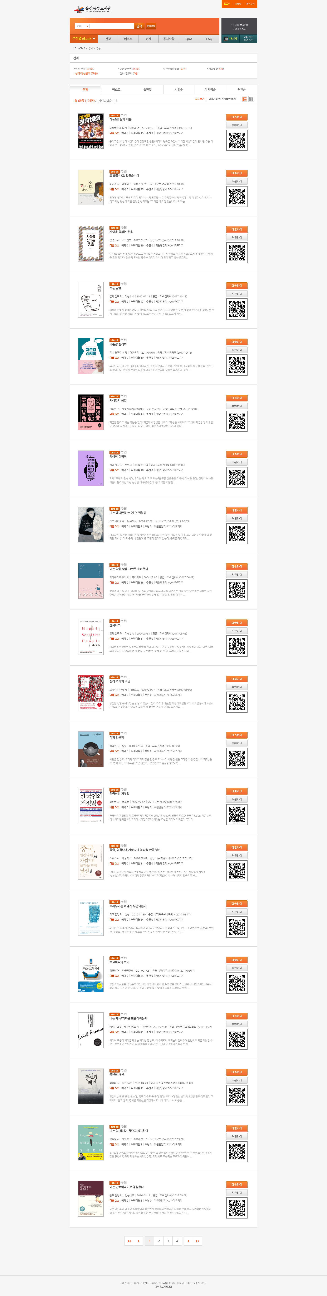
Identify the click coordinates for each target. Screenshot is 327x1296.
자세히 (244, 99)
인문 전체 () (84, 68)
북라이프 (136, 577)
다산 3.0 (129, 296)
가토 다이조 (115, 521)
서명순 (179, 89)
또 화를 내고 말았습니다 (124, 175)
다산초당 (134, 127)
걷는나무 (129, 1195)
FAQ (209, 39)
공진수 (112, 184)
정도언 (112, 970)
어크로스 (134, 689)
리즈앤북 (126, 240)
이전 (138, 1241)
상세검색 (151, 26)
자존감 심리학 (118, 344)
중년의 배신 (116, 1074)
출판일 (147, 89)
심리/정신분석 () (86, 73)
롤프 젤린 (114, 1195)
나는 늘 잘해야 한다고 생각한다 (128, 1130)
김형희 (112, 802)
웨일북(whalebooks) (133, 408)
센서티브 (114, 625)
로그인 (227, 4)
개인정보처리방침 (163, 1287)
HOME (81, 48)
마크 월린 (114, 914)
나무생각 (131, 521)
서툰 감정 (115, 288)
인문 (98, 48)
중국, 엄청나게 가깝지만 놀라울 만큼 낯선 (135, 850)
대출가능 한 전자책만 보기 (222, 99)
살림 (124, 745)
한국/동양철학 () (175, 68)
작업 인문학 (116, 737)
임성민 (112, 408)
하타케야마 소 (116, 127)
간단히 (251, 99)
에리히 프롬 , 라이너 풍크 (122, 1026)
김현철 (112, 1139)
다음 (188, 1241)
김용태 (112, 1082)
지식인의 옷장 (118, 400)
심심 (127, 914)
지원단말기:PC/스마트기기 (170, 133)
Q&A (189, 39)
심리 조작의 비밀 (119, 681)
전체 (148, 39)
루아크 (128, 464)
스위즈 (112, 858)
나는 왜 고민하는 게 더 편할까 (127, 512)
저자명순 (210, 89)
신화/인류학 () (129, 73)
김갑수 (112, 745)
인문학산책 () (130, 68)
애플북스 (126, 858)
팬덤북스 (126, 1139)
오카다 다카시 (116, 689)
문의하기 (250, 4)
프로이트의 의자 (119, 962)
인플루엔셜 (127, 970)
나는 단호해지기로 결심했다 (126, 1187)
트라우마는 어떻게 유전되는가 (127, 906)
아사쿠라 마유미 (117, 577)
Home (238, 4)
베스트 (128, 39)
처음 (129, 1241)
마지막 (197, 1241)
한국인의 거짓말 (119, 793)
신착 (108, 39)
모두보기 (199, 99)
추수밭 (125, 802)
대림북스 (126, 184)
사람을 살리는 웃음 (121, 232)
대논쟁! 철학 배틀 (120, 119)
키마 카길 (114, 464)
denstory (127, 1082)
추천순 (241, 89)
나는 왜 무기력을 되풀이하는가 (128, 1018)
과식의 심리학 (118, 456)
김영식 (112, 240)
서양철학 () (216, 68)
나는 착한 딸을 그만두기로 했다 (128, 569)
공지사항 (169, 39)
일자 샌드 (114, 296)
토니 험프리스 (116, 352)
